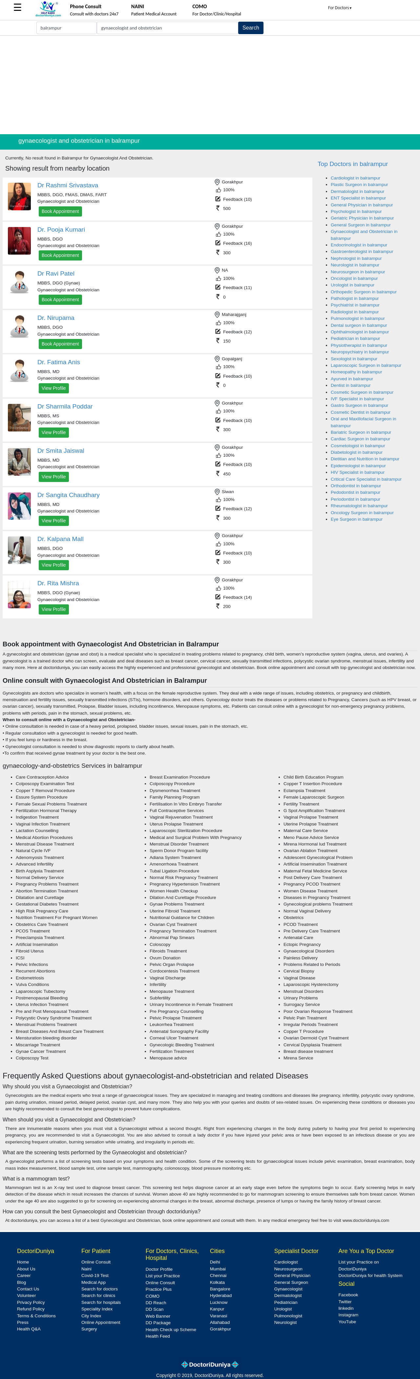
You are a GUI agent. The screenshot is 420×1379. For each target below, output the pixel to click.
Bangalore (220, 1288)
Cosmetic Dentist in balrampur (360, 412)
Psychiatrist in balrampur (355, 305)
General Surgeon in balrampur (361, 224)
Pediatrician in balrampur (355, 338)
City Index (91, 1315)
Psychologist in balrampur (356, 211)
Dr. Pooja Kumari (61, 229)
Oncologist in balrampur (354, 278)
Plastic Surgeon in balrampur (359, 184)
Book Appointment (60, 211)
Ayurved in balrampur (352, 378)
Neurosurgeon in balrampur (358, 271)
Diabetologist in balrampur (357, 452)
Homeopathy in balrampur (356, 371)
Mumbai (218, 1268)
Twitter (345, 1301)
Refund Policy (31, 1308)
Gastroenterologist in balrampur (362, 251)
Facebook (348, 1294)
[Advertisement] (210, 85)
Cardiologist (286, 1262)
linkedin (346, 1308)
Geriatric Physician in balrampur (362, 218)
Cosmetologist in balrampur (358, 445)
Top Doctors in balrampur (353, 163)
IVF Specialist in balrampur (357, 398)
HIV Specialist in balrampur (358, 472)
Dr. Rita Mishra (58, 583)
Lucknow (219, 1302)
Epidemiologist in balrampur (358, 465)
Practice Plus (159, 1289)
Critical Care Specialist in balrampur (366, 479)
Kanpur (217, 1308)
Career (24, 1275)
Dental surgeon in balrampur (359, 325)
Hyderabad (221, 1295)
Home (23, 1262)
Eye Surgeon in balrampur (357, 519)
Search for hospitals (101, 1302)
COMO (152, 1296)
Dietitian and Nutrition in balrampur (365, 458)
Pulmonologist (288, 1315)
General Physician (292, 1275)
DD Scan (154, 1309)
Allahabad (220, 1322)
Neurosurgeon (288, 1268)
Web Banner (158, 1316)
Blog (21, 1282)
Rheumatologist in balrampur (359, 505)
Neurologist (285, 1322)
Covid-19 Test (95, 1275)
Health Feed (158, 1336)
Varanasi (218, 1315)
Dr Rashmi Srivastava (67, 185)
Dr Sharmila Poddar (65, 406)
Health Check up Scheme (171, 1329)
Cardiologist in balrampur (355, 178)
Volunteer (26, 1295)
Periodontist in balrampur (355, 499)
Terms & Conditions (36, 1315)
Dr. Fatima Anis (58, 362)
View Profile (54, 388)
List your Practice (163, 1275)
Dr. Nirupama (55, 317)
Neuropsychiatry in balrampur (360, 351)
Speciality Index (97, 1308)
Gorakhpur (220, 1329)
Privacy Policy (31, 1302)
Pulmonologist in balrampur (358, 318)
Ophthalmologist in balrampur (360, 331)
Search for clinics (98, 1295)
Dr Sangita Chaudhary (68, 494)
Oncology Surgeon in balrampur (362, 512)
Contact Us (28, 1288)
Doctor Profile (159, 1269)
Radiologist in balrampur (355, 311)
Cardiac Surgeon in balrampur (360, 438)
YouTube (347, 1321)
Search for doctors (99, 1288)
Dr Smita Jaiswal (60, 450)
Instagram (348, 1314)
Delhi (215, 1262)
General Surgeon (291, 1282)
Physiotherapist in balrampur (359, 345)
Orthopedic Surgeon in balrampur (364, 291)
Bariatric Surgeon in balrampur (361, 432)
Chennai (218, 1275)
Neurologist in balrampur (355, 264)
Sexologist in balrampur (354, 358)
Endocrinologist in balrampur (359, 244)
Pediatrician (286, 1302)
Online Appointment (100, 1322)
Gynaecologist (288, 1288)
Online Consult (96, 1262)
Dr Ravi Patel (55, 273)
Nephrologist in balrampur (356, 258)
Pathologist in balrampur (355, 298)
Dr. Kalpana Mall (60, 538)
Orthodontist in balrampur (356, 485)
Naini (86, 1268)
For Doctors (340, 7)
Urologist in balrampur (352, 284)
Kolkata (217, 1282)
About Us (26, 1268)
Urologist (283, 1308)
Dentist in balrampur (351, 385)
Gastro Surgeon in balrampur (359, 405)
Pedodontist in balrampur (355, 492)
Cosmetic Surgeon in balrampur (362, 392)
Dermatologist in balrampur (357, 191)
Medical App (93, 1282)
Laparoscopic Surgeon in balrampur (366, 365)
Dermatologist (288, 1295)
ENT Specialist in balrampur (358, 198)
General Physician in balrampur (362, 204)
